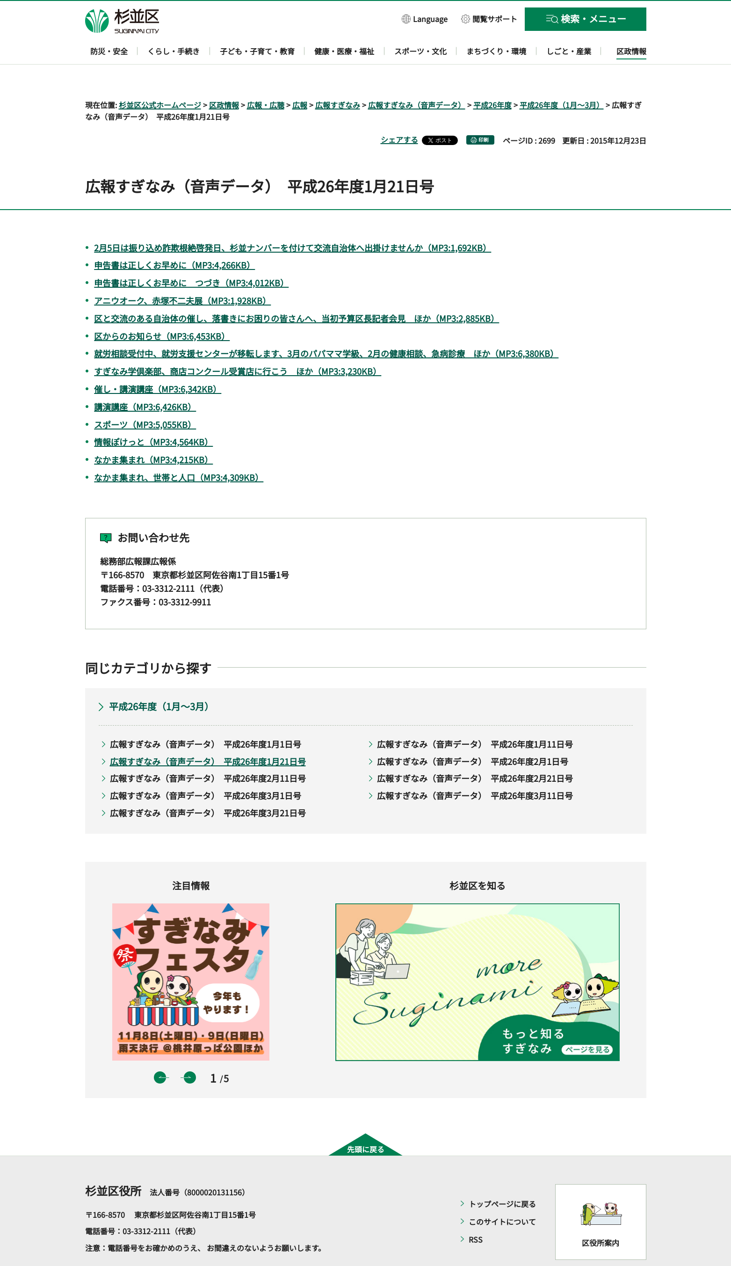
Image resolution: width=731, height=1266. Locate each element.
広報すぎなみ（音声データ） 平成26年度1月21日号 (208, 734)
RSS (476, 1212)
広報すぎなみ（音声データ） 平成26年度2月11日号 (208, 751)
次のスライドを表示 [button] (190, 1050)
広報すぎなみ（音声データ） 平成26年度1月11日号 (475, 717)
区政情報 (224, 77)
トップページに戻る (502, 1176)
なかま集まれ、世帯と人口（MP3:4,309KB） (178, 450)
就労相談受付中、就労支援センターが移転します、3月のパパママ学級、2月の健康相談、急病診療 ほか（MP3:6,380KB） (326, 326)
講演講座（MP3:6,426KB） (145, 379)
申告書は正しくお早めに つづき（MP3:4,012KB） (191, 256)
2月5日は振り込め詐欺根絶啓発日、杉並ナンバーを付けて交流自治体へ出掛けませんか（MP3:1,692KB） (292, 220)
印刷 (483, 112)
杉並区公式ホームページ (160, 77)
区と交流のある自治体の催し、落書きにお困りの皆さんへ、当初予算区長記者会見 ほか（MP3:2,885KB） (296, 291)
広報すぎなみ (337, 77)
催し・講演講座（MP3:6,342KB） (157, 362)
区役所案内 (600, 1216)
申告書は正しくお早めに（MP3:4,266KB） (174, 238)
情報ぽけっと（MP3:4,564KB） (153, 415)
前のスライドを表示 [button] (160, 1050)
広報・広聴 (265, 77)
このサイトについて (502, 1194)
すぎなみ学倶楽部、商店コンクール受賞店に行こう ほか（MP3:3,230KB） (237, 344)
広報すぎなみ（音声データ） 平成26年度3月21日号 (208, 785)
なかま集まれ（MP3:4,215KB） (153, 433)
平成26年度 (492, 77)
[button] (424, 18)
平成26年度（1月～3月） (562, 77)
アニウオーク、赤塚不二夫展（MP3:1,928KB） (182, 273)
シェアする (399, 112)
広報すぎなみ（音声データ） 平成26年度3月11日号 (475, 768)
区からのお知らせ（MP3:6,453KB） (162, 309)
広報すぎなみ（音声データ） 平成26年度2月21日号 (475, 751)
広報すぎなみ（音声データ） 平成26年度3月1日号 (205, 768)
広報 (299, 77)
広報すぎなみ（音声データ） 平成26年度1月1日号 (205, 717)
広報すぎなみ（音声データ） (416, 77)
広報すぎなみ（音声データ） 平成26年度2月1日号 (472, 734)
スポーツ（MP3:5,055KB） (145, 397)
